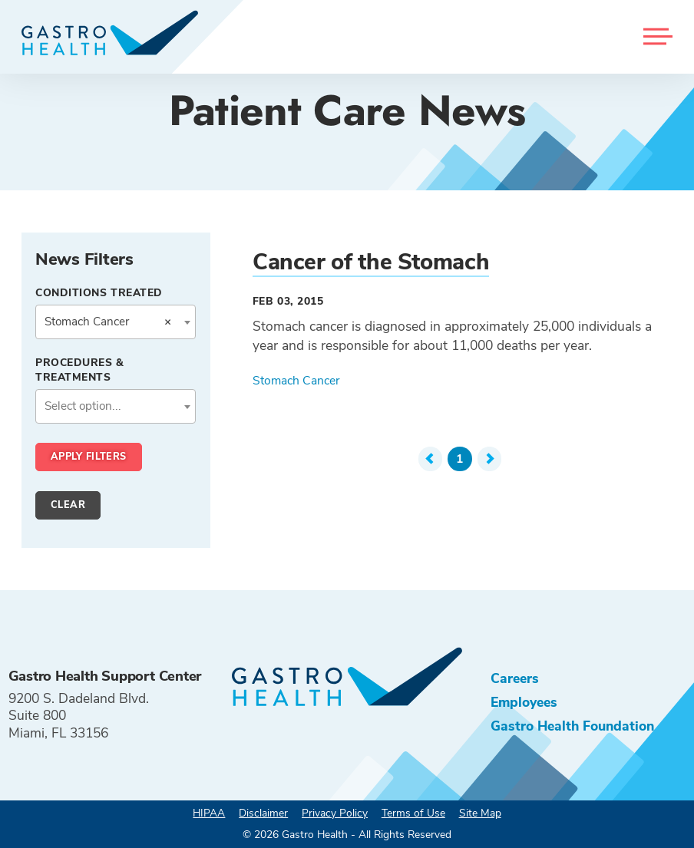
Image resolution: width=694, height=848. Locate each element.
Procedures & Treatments (79, 369)
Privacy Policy (335, 813)
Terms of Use (413, 813)
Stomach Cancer (296, 380)
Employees (524, 702)
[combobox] (115, 322)
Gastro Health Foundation (572, 726)
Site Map (480, 813)
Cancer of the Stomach (371, 261)
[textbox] (115, 406)
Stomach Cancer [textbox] (107, 321)
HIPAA (209, 813)
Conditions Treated (99, 292)
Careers (515, 678)
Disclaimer (263, 813)
